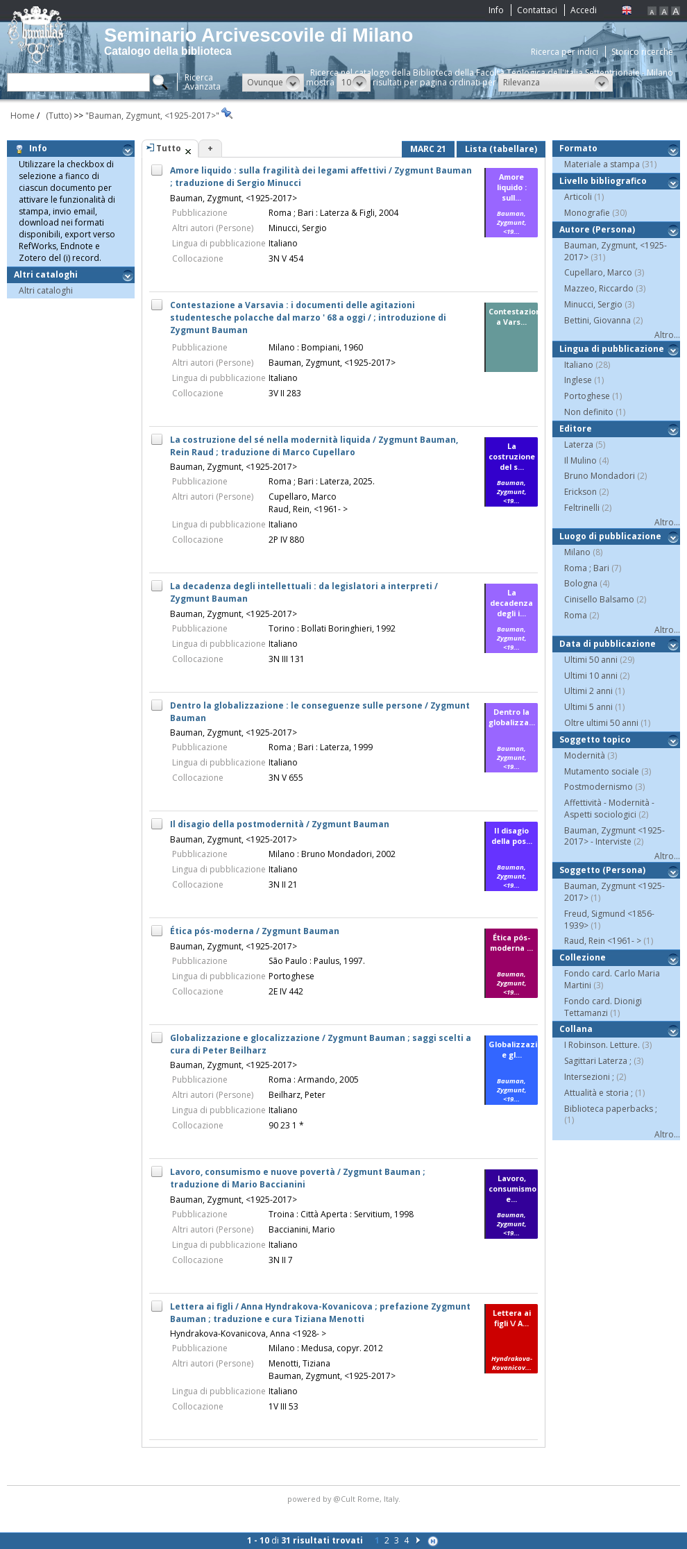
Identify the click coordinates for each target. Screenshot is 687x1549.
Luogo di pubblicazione (610, 536)
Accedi (583, 10)
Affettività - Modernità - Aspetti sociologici (609, 808)
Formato (578, 148)
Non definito (588, 412)
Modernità (584, 755)
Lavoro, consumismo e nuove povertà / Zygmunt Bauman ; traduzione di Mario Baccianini (297, 1178)
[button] (273, 83)
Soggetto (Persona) (602, 870)
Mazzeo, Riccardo (599, 288)
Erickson (580, 492)
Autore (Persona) (597, 229)
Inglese (578, 380)
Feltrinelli (582, 508)
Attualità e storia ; (598, 1093)
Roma (575, 615)
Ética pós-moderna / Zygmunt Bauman (254, 931)
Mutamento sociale (601, 771)
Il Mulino (580, 460)
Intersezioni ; (589, 1077)
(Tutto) (56, 115)
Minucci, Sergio (593, 304)
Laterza (578, 444)
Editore (575, 428)
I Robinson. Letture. (602, 1045)
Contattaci (537, 10)
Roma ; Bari (586, 568)
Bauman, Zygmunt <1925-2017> (614, 892)
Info (496, 10)
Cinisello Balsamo (599, 599)
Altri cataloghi (48, 274)
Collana (576, 1029)
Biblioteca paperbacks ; (610, 1109)
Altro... (667, 335)
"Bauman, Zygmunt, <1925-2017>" (153, 115)
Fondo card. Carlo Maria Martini (612, 979)
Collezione (582, 957)
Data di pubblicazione (607, 644)
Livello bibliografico (603, 181)
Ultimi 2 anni (588, 691)
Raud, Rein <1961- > (602, 941)
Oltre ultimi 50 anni (601, 723)
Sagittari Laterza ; (597, 1061)
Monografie (587, 213)
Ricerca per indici (564, 52)
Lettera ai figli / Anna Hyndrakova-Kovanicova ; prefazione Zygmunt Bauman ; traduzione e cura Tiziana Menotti (320, 1313)
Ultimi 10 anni (591, 676)
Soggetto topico (595, 739)
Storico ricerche (642, 52)
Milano (577, 552)
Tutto (168, 148)
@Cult (345, 1498)
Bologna (580, 583)
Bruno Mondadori (599, 476)
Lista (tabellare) (501, 149)
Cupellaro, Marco (598, 272)
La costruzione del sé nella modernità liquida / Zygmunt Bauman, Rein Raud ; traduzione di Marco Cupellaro (314, 446)
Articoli (578, 197)
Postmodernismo (598, 787)
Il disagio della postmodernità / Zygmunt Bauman (279, 824)
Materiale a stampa (602, 164)
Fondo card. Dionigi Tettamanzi (603, 1007)
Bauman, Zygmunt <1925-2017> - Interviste (614, 836)
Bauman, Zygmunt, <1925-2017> (233, 198)
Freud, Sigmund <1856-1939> (609, 919)
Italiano (578, 365)
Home (22, 115)
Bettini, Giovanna (597, 320)
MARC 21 (428, 149)
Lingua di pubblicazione (611, 349)
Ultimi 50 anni (591, 660)
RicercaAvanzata (203, 82)
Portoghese (587, 396)
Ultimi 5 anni (588, 707)
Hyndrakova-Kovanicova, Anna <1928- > (248, 1333)
